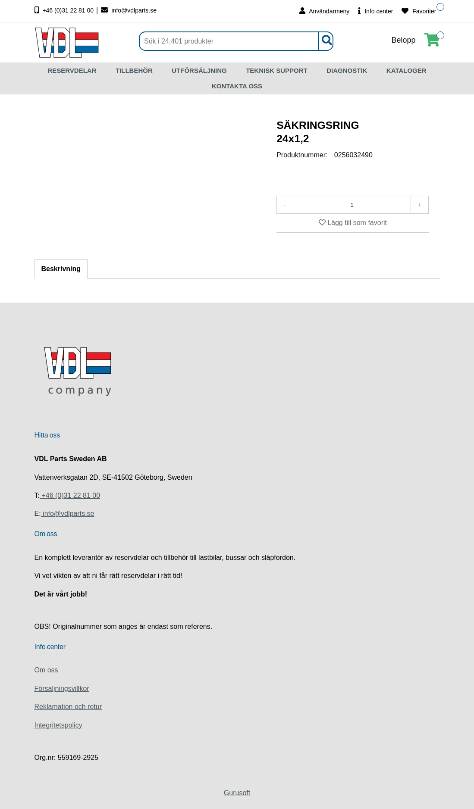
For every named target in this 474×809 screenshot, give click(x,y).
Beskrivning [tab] (61, 268)
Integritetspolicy (58, 725)
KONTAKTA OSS (237, 86)
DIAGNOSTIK (346, 70)
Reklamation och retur (68, 706)
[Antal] (352, 205)
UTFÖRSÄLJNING (199, 70)
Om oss (46, 670)
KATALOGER (406, 70)
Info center (375, 11)
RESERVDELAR (71, 70)
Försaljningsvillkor (62, 688)
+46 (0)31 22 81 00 (65, 10)
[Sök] (236, 41)
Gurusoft (237, 793)
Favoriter (419, 11)
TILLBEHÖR (134, 70)
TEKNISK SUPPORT (277, 70)
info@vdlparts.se (129, 10)
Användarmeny (324, 11)
